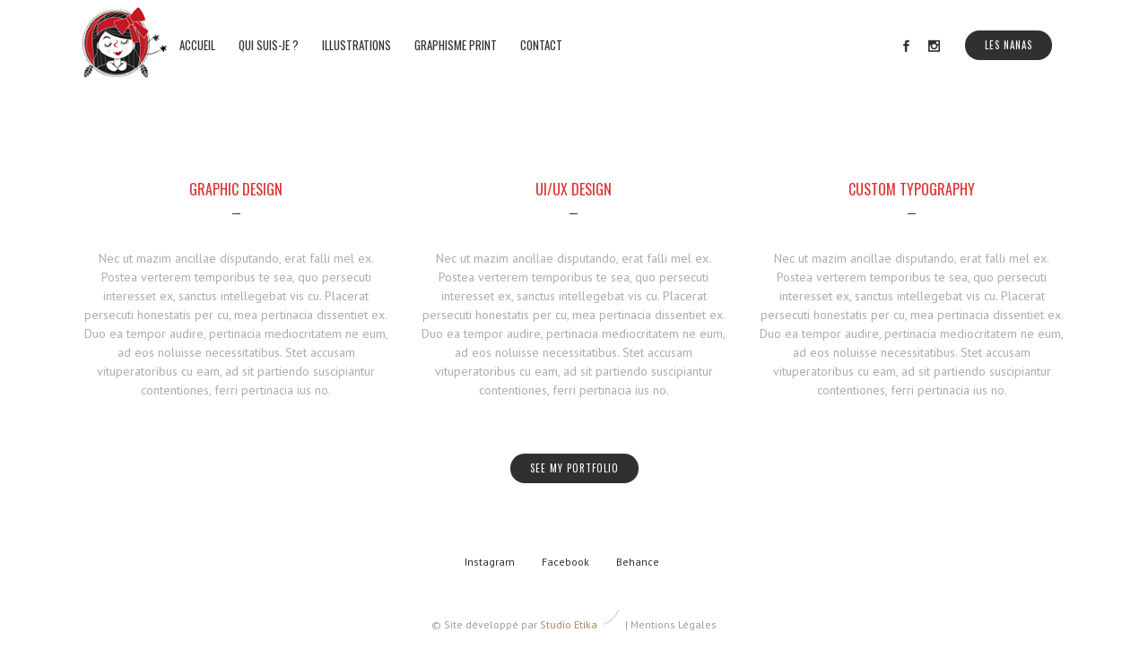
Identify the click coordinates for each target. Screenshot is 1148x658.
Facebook (565, 561)
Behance (637, 561)
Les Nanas (1008, 45)
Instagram (490, 561)
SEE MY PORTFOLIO (574, 468)
